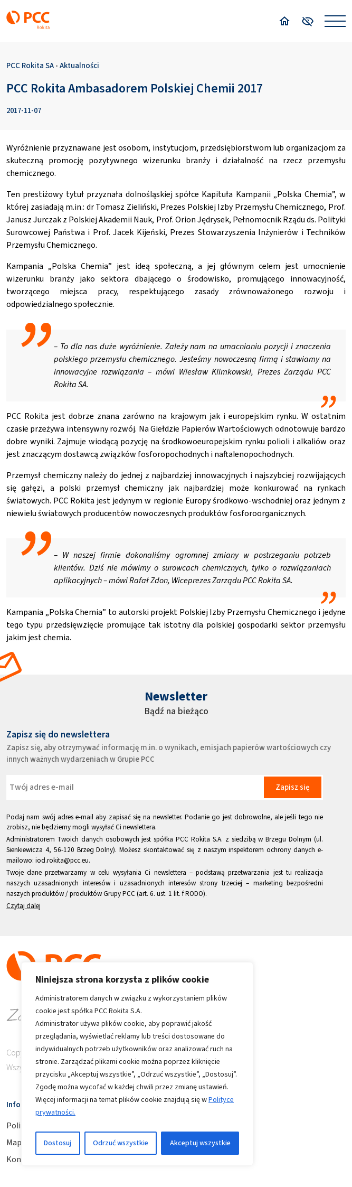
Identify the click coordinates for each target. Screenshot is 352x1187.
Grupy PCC (119, 893)
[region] (137, 1064)
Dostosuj (57, 1143)
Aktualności (79, 65)
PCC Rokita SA (30, 65)
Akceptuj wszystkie (200, 1143)
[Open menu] (335, 21)
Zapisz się (292, 787)
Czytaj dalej (23, 905)
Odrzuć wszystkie (120, 1143)
